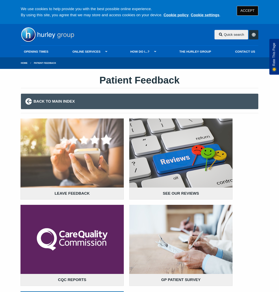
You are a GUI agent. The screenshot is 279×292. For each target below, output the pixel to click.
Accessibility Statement (112, 263)
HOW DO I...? (140, 51)
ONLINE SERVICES (86, 51)
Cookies (191, 263)
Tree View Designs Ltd (42, 276)
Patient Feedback (45, 63)
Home (24, 63)
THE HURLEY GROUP (195, 51)
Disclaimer (80, 263)
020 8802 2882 (54, 231)
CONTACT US (245, 51)
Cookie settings (205, 15)
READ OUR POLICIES (123, 215)
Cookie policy (176, 15)
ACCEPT (247, 11)
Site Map (208, 263)
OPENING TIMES (36, 51)
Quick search (231, 35)
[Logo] (47, 34)
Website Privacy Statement (158, 263)
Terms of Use (57, 263)
